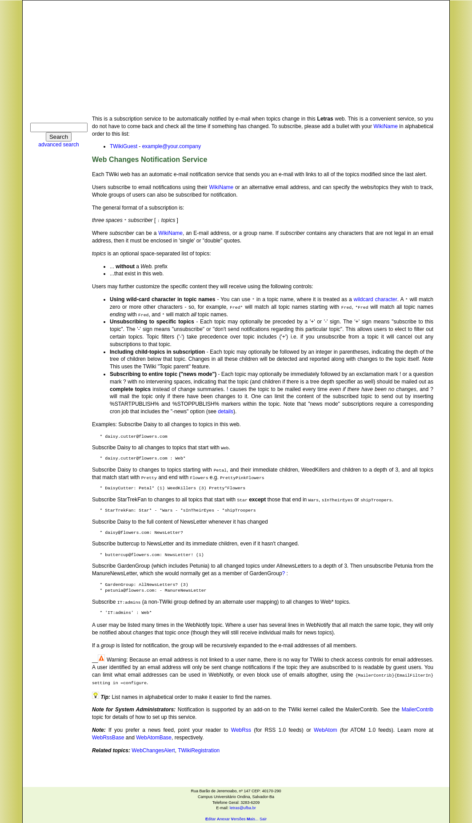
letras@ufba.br (243, 808)
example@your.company (171, 146)
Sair (263, 819)
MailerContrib (417, 709)
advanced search (58, 144)
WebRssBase (108, 737)
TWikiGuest (123, 146)
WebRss (241, 730)
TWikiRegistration (199, 750)
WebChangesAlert (153, 750)
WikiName (385, 126)
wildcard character (375, 299)
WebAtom (325, 730)
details (225, 411)
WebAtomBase (154, 737)
